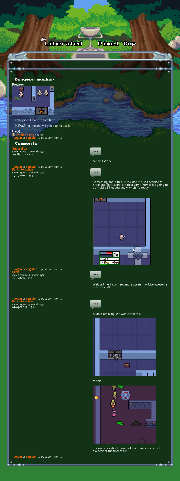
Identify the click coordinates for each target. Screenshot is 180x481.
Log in (18, 138)
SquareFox (19, 148)
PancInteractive (22, 169)
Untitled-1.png (25, 135)
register (31, 138)
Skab (15, 272)
